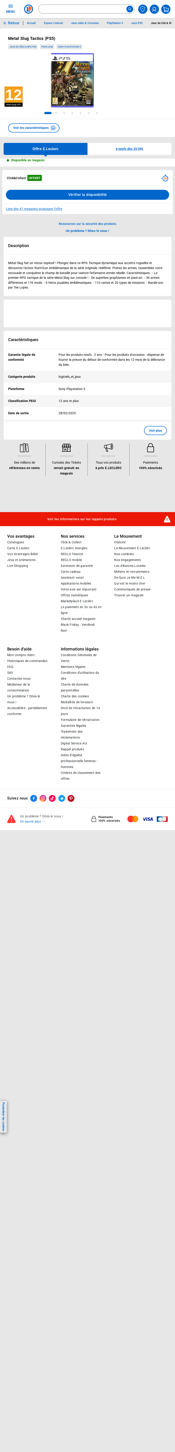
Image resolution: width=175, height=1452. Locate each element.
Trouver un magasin (129, 595)
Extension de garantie (77, 566)
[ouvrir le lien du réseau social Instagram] (43, 798)
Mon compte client (21, 655)
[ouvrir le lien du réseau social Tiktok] (52, 798)
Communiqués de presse (132, 589)
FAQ (10, 667)
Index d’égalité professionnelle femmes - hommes (79, 761)
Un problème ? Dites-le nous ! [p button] (87, 230)
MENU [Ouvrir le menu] (10, 8)
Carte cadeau (71, 571)
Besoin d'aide (19, 649)
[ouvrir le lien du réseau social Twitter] (61, 798)
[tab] (48, 113)
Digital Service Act (74, 743)
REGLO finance (72, 554)
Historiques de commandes (27, 661)
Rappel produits (72, 749)
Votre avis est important (79, 589)
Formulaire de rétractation (80, 720)
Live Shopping (17, 566)
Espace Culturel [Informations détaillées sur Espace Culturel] (53, 23)
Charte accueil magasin (78, 619)
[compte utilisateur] (154, 9)
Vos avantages (20, 536)
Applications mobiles (76, 583)
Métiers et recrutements (131, 571)
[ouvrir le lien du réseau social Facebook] (33, 798)
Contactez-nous (19, 678)
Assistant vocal (72, 577)
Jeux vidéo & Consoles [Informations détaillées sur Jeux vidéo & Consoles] (85, 23)
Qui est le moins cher (129, 583)
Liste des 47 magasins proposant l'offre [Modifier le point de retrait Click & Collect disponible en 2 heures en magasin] (34, 208)
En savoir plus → (32, 822)
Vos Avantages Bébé (22, 554)
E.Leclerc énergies (74, 548)
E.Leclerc (77, 601)
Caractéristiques (23, 339)
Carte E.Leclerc (18, 548)
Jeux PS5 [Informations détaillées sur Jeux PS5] (137, 23)
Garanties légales (73, 725)
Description (18, 245)
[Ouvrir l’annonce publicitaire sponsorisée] (87, 313)
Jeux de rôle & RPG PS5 (22, 47)
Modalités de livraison (77, 702)
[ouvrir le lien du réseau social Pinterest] (71, 798)
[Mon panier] (165, 9)
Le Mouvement (128, 536)
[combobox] (86, 9)
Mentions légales (73, 667)
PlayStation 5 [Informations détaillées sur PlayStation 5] (115, 23)
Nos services (72, 536)
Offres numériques (74, 595)
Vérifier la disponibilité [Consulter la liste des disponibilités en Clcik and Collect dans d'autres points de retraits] (87, 195)
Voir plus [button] (155, 430)
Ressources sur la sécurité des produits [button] (87, 223)
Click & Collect (71, 542)
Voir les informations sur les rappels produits (81, 519)
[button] (33, 127)
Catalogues (15, 542)
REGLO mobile (71, 560)
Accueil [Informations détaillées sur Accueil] (31, 23)
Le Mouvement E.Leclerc (132, 548)
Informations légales (80, 649)
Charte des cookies (75, 696)
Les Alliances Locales (130, 566)
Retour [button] (13, 23)
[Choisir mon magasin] (142, 9)
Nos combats (124, 554)
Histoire (119, 542)
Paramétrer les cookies (3, 1116)
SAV (10, 672)
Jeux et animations (21, 560)
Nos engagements (127, 560)
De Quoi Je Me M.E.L (129, 577)
